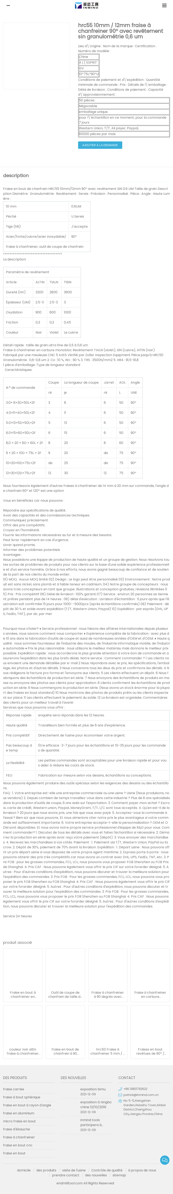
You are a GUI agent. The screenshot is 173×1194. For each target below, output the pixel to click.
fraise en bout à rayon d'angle (27, 1105)
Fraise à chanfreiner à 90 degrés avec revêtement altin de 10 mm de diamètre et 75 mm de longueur (107, 995)
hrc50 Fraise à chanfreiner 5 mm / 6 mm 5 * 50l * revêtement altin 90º (107, 1051)
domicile (24, 1170)
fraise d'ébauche (16, 1129)
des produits (46, 1170)
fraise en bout (14, 1153)
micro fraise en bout (19, 1121)
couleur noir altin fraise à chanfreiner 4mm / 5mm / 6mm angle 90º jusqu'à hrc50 (22, 1051)
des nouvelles (96, 1175)
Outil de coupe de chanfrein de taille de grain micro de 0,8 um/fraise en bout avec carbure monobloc (65, 995)
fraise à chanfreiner (19, 1137)
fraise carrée (13, 1089)
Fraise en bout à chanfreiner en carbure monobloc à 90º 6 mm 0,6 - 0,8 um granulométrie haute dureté (22, 995)
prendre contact (65, 1175)
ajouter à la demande (100, 145)
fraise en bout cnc (17, 1145)
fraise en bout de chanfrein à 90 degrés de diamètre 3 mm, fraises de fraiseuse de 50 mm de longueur (65, 1051)
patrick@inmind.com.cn (141, 1095)
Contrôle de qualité (106, 1170)
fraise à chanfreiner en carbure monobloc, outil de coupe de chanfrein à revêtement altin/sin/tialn (150, 995)
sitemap (119, 1175)
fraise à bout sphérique (21, 1097)
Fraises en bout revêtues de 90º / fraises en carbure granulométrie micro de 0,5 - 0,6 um (150, 1051)
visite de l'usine (74, 1170)
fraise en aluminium (18, 1113)
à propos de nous (142, 1170)
